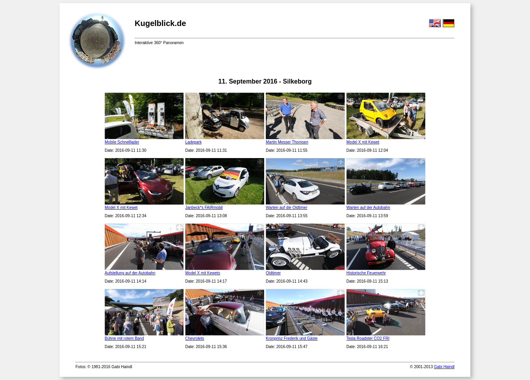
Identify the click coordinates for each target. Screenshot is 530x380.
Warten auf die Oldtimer (286, 207)
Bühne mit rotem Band (124, 338)
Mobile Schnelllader (122, 142)
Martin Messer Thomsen (287, 142)
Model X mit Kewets (202, 273)
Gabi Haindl (444, 367)
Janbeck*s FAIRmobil (204, 207)
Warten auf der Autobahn (368, 207)
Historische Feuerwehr (366, 273)
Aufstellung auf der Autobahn (130, 273)
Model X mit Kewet (362, 142)
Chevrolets (194, 338)
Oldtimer (273, 273)
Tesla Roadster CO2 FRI (367, 338)
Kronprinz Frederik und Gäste (292, 338)
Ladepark (193, 142)
